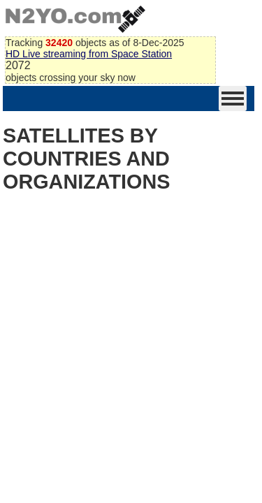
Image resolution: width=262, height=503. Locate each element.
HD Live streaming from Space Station (89, 53)
